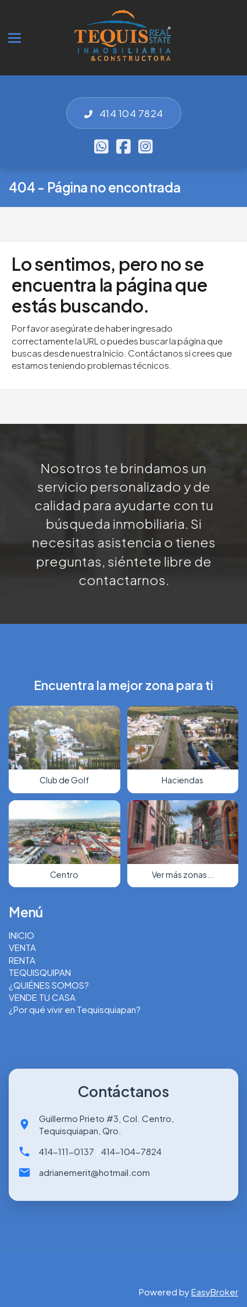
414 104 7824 (123, 113)
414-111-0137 (66, 1151)
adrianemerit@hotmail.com (94, 1172)
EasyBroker (214, 1291)
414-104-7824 (131, 1151)
